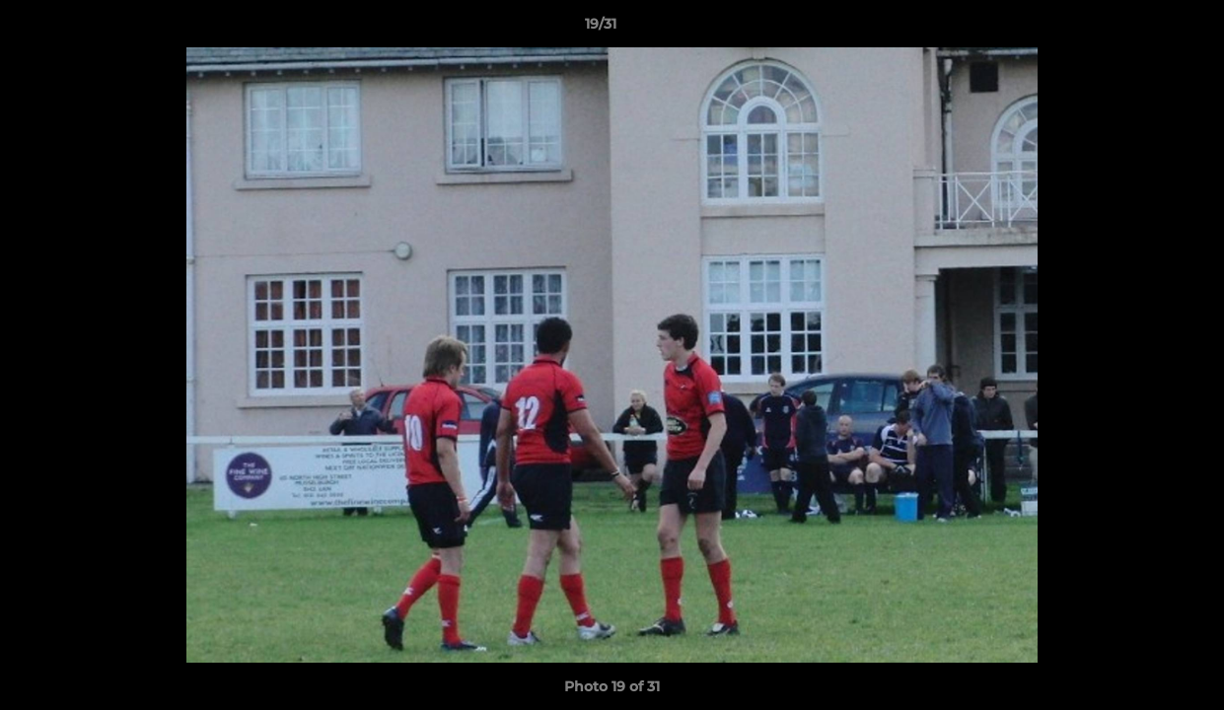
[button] (1141, 28)
